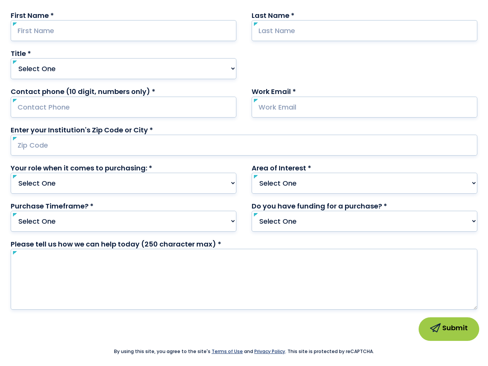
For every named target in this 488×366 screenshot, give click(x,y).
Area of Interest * (296, 168)
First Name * (47, 15)
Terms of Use (227, 351)
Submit (449, 329)
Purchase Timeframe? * (67, 206)
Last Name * (288, 15)
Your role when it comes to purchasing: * (96, 168)
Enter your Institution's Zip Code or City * (82, 130)
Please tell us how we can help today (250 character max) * (130, 244)
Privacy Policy (269, 351)
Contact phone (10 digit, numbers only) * (98, 91)
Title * (35, 53)
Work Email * (288, 91)
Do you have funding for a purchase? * (334, 206)
